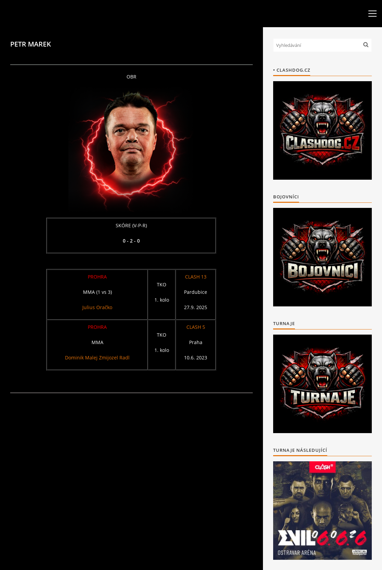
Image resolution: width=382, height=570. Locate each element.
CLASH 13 (195, 276)
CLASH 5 (195, 327)
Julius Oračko (97, 307)
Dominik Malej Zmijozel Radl (97, 357)
